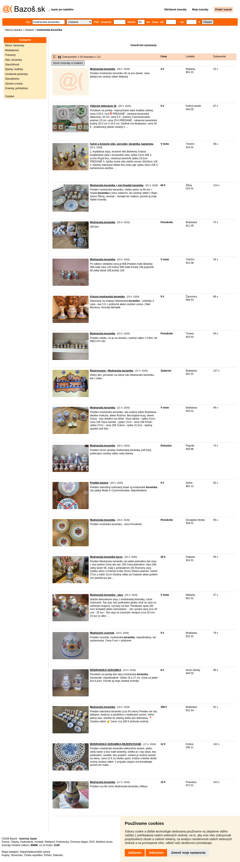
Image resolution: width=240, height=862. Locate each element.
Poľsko (48, 855)
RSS (92, 841)
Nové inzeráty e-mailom (68, 63)
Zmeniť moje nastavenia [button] (188, 852)
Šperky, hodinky (14, 69)
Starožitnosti (12, 64)
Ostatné (29, 29)
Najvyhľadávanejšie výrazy (35, 851)
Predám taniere (99, 482)
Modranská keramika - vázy (106, 594)
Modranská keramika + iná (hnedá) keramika (116, 185)
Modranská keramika (102, 69)
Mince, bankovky (14, 45)
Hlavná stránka (13, 29)
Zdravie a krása (14, 83)
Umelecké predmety (16, 74)
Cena (163, 56)
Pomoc (6, 841)
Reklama (50, 841)
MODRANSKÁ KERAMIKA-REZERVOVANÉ (115, 744)
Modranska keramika (102, 259)
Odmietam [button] (156, 852)
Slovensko (17, 855)
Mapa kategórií (10, 851)
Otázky (15, 841)
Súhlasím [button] (134, 852)
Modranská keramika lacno (106, 556)
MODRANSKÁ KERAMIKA (105, 670)
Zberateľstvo (12, 78)
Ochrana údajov (79, 841)
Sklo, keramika (13, 59)
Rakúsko (58, 855)
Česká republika (33, 855)
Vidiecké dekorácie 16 (103, 105)
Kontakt (39, 841)
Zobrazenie (219, 56)
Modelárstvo (12, 50)
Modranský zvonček (102, 632)
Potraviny (10, 55)
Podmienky (62, 841)
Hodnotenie (26, 841)
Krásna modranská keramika (107, 296)
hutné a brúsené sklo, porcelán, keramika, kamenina (121, 143)
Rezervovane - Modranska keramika (111, 370)
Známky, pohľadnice (16, 88)
